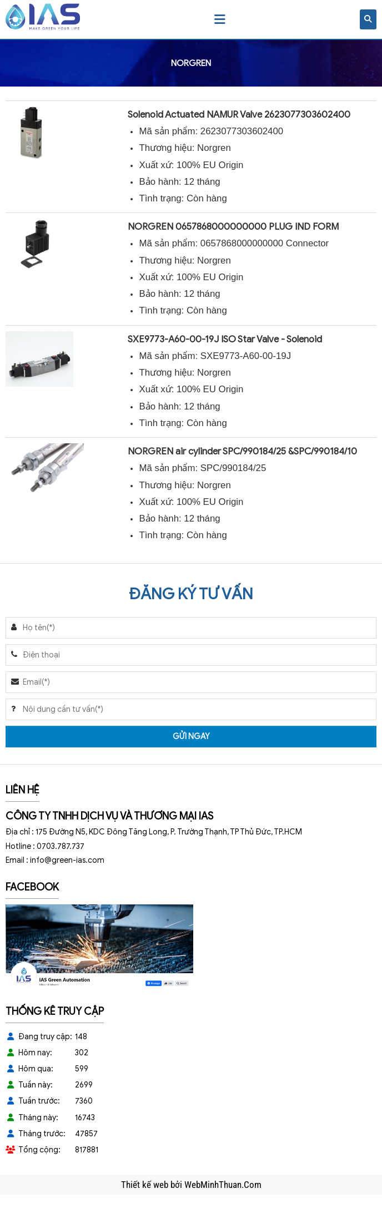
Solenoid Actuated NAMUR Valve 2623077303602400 (239, 114)
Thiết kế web (145, 1184)
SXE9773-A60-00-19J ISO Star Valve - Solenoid (225, 339)
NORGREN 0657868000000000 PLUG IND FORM (233, 226)
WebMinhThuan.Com (223, 1184)
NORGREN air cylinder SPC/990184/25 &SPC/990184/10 (242, 451)
